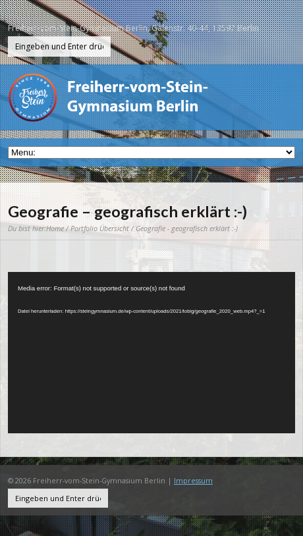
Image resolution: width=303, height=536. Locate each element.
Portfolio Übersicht (99, 228)
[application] (151, 352)
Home (55, 228)
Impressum (193, 480)
